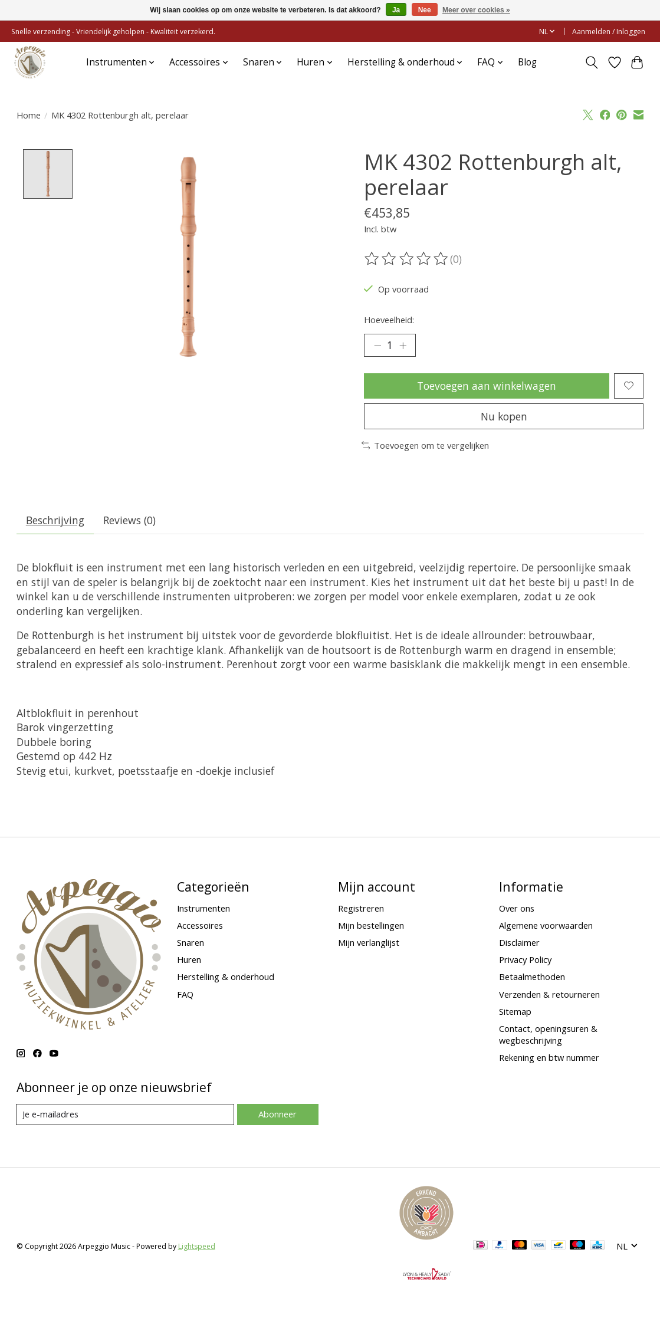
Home (29, 115)
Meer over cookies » (476, 10)
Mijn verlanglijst (368, 943)
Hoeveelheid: (389, 320)
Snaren (190, 943)
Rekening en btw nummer (549, 1058)
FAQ (185, 995)
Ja (396, 10)
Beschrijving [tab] (55, 521)
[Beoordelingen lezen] (407, 259)
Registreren (361, 909)
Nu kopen (503, 416)
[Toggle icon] (591, 62)
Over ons (516, 909)
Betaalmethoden (532, 978)
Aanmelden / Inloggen (608, 32)
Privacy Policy (525, 960)
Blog (527, 62)
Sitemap (515, 1012)
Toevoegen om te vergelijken (426, 446)
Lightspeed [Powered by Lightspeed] (196, 1247)
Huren (189, 960)
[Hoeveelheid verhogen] (403, 345)
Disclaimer (519, 943)
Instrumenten (203, 909)
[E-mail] (125, 1115)
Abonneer (277, 1115)
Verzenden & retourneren (549, 995)
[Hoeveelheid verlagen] (377, 345)
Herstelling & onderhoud (225, 978)
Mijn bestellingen (371, 926)
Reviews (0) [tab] (130, 521)
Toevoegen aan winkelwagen (486, 386)
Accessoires (200, 926)
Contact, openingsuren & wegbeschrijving (548, 1035)
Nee (424, 10)
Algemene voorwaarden (546, 926)
